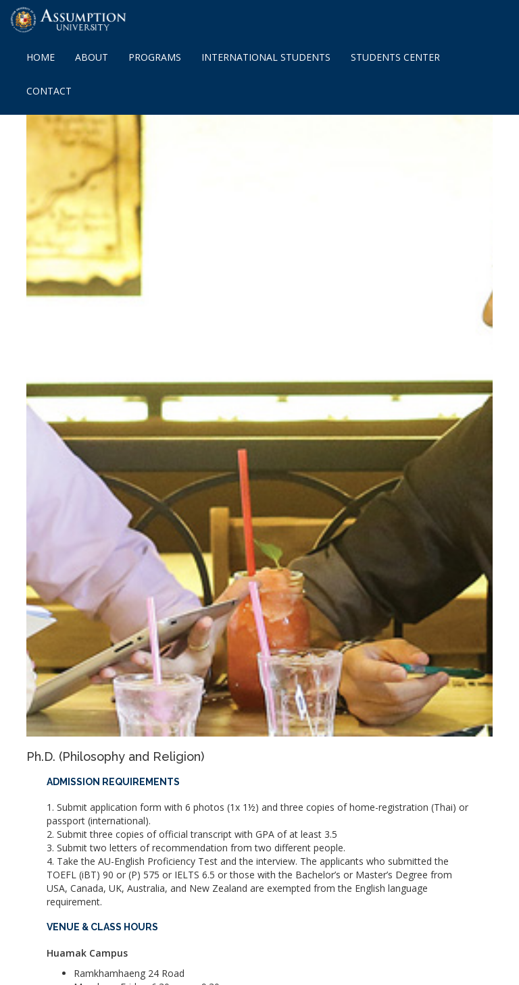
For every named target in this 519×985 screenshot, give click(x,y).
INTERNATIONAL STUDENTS (265, 57)
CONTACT (49, 90)
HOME (40, 57)
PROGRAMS (154, 57)
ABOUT (91, 57)
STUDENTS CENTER (395, 57)
